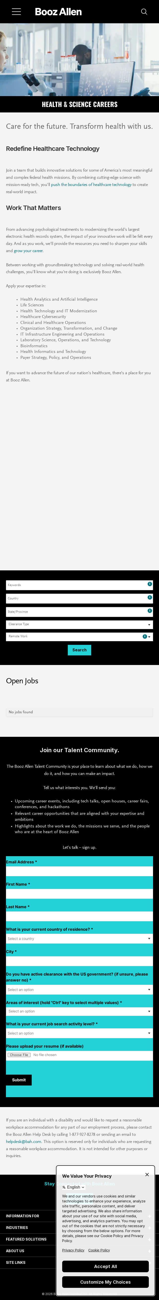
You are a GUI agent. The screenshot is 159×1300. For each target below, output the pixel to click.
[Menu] (16, 11)
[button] (144, 12)
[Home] (58, 11)
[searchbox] (20, 625)
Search (79, 649)
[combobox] (79, 585)
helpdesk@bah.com (23, 1142)
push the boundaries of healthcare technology (91, 185)
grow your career (28, 251)
